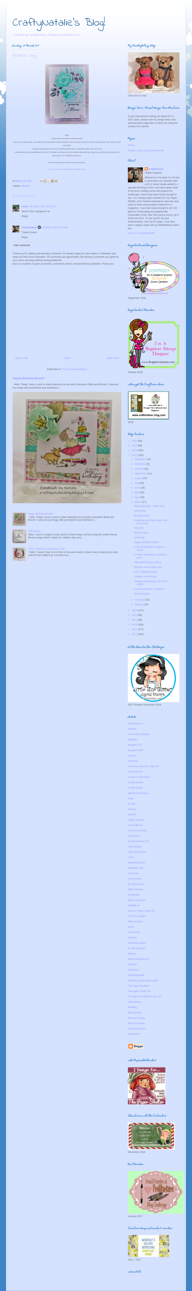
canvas (132, 755)
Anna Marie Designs (139, 734)
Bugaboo (133, 739)
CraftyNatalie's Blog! (59, 23)
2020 (135, 440)
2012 (135, 629)
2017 (135, 455)
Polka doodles (135, 921)
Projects (132, 937)
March (138, 501)
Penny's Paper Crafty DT (141, 910)
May (137, 492)
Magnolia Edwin (136, 862)
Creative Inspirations (139, 777)
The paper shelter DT (139, 991)
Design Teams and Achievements (146, 150)
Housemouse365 (137, 830)
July (137, 483)
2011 (135, 634)
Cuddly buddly (135, 782)
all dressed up (135, 723)
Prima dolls (134, 932)
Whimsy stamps (136, 1018)
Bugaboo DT (135, 744)
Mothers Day (141, 532)
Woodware (134, 1033)
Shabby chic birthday (145, 576)
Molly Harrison (135, 889)
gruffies (132, 814)
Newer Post (21, 358)
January (139, 604)
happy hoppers (136, 819)
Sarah (25, 206)
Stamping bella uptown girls (143, 980)
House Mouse (135, 825)
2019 (135, 445)
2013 (135, 624)
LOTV (131, 857)
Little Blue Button (137, 851)
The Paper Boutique (139, 985)
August (139, 478)
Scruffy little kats (137, 948)
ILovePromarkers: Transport (149, 589)
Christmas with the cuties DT (143, 766)
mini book (133, 873)
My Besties (134, 894)
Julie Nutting (134, 846)
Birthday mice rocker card (147, 567)
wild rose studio (136, 1023)
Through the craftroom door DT (144, 996)
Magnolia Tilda (136, 868)
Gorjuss (132, 809)
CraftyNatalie (29, 227)
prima (131, 927)
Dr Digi (131, 803)
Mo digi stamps (136, 884)
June (138, 487)
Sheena (132, 953)
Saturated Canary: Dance (147, 562)
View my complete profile (141, 233)
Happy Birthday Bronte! (29, 378)
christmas (133, 760)
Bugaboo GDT (135, 750)
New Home (140, 510)
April (137, 497)
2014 (135, 619)
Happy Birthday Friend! (146, 542)
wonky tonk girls (136, 1028)
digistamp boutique (138, 793)
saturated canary (137, 942)
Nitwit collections (137, 900)
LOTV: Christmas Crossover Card (46, 548)
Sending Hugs (141, 515)
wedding (132, 1007)
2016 (135, 610)
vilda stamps (134, 1001)
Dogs (131, 798)
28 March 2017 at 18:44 (55, 227)
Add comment (22, 245)
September (141, 473)
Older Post (112, 358)
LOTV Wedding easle (145, 571)
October (139, 468)
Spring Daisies (142, 593)
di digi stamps (135, 787)
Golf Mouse (34, 531)
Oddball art (134, 905)
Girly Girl (138, 528)
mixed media (135, 878)
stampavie (133, 969)
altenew (25, 185)
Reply (25, 216)
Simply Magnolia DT (139, 959)
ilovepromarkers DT (138, 841)
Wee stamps (134, 1012)
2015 (135, 615)
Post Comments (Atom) (74, 369)
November (141, 463)
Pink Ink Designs (137, 916)
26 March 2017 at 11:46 (42, 206)
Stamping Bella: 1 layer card (149, 506)
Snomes (132, 964)
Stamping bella (136, 975)
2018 (135, 450)
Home (67, 358)
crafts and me (135, 771)
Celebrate (139, 537)
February (140, 599)
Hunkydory (134, 835)
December (141, 459)
